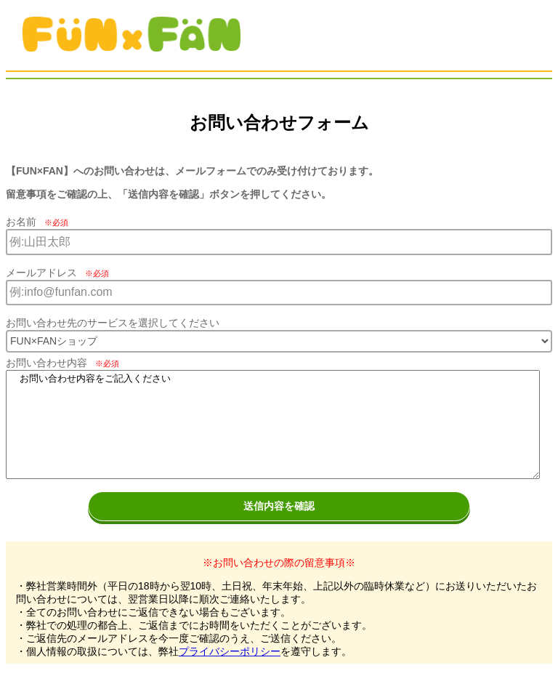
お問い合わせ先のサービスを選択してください (112, 323)
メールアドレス (57, 272)
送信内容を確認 (279, 506)
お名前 (37, 222)
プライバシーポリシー (229, 651)
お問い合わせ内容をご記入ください (273, 424)
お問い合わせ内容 (62, 363)
